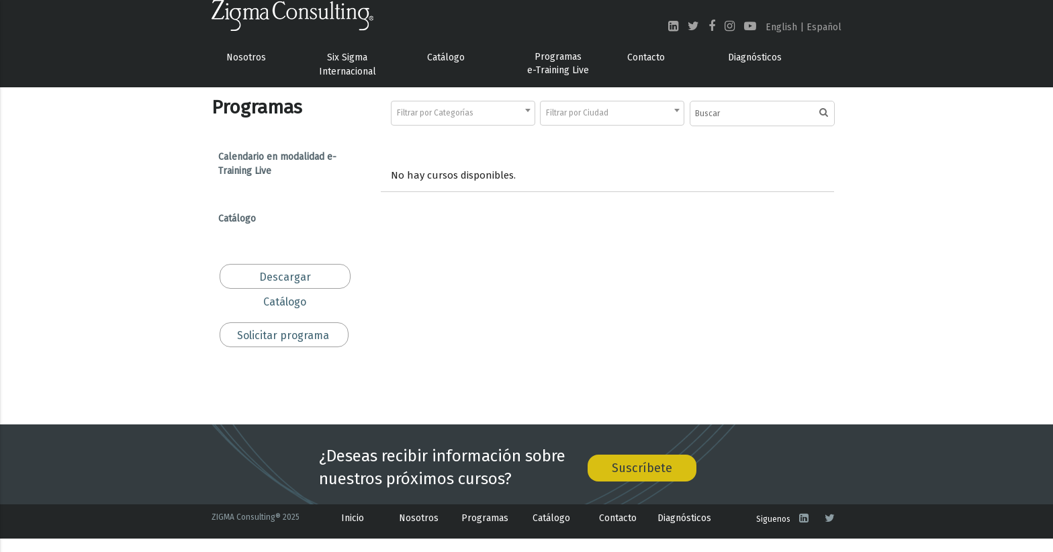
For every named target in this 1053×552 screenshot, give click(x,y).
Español (824, 27)
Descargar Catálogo (285, 280)
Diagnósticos (755, 57)
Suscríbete (642, 468)
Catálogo (446, 57)
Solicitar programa (283, 335)
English (781, 27)
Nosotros (246, 57)
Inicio (352, 518)
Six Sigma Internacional (347, 64)
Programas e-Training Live (558, 63)
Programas (484, 518)
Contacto (646, 57)
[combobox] (463, 113)
